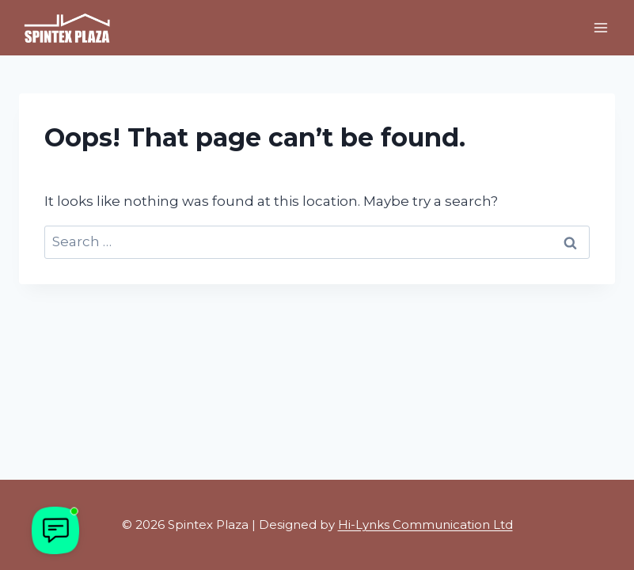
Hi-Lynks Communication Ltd (425, 524)
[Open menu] (600, 27)
